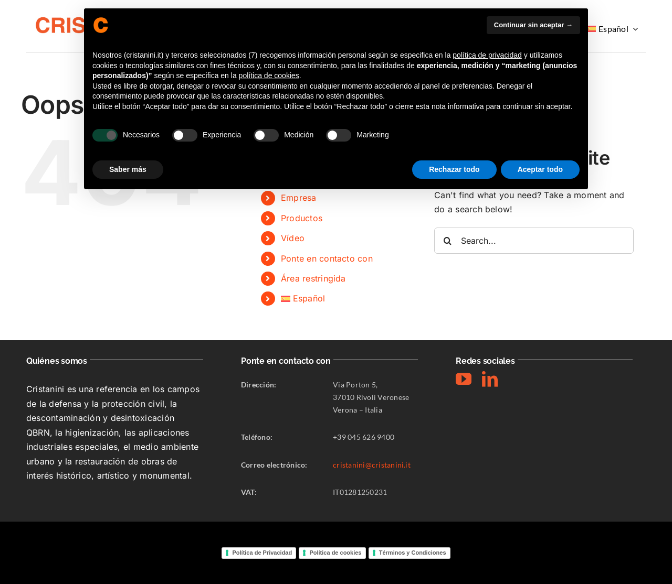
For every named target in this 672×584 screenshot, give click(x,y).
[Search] (447, 241)
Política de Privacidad (262, 552)
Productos (301, 218)
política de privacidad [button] (487, 55)
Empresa (299, 197)
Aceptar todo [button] (540, 169)
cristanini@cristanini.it (372, 464)
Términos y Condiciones (412, 552)
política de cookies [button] (269, 75)
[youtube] (463, 379)
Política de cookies (335, 552)
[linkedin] (490, 379)
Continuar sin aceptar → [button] (533, 25)
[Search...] (534, 241)
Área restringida (313, 278)
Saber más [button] (127, 169)
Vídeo (292, 238)
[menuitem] (613, 28)
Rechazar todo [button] (454, 169)
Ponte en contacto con (327, 258)
